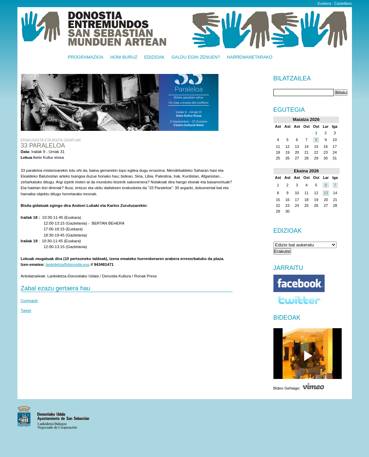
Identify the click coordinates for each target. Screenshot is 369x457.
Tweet (26, 310)
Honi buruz (124, 57)
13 (326, 193)
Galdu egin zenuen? (195, 57)
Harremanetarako (249, 57)
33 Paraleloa (43, 145)
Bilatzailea (292, 79)
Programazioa (86, 57)
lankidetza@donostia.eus (67, 264)
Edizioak (154, 57)
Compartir (29, 301)
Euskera (324, 3)
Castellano (343, 3)
